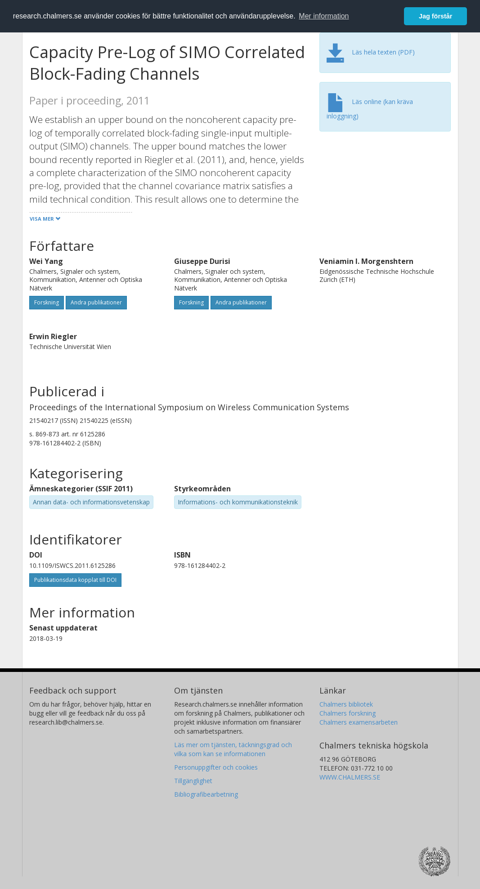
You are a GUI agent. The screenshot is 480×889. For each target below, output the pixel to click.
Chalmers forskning (347, 713)
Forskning (46, 302)
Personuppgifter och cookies (216, 767)
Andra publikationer (96, 302)
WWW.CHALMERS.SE (349, 777)
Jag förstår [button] (435, 16)
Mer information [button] (324, 16)
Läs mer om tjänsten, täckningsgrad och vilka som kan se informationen (233, 749)
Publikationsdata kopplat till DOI (75, 580)
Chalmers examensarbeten (358, 722)
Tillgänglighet (193, 780)
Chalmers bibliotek (346, 704)
